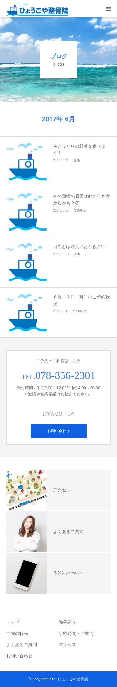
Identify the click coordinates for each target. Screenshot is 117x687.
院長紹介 (67, 622)
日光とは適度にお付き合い (79, 246)
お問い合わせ (58, 431)
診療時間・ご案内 (76, 633)
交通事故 (80, 210)
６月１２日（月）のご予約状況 (81, 300)
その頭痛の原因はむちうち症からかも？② (81, 199)
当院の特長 (17, 633)
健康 (77, 160)
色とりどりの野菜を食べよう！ (79, 149)
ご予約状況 (79, 311)
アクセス (67, 644)
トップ (12, 622)
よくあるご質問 (21, 644)
